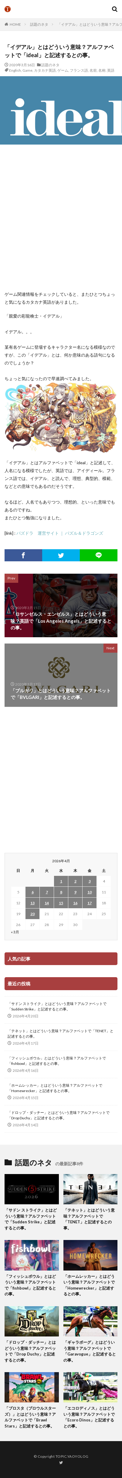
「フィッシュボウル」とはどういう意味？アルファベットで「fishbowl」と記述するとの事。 (57, 1061)
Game (27, 70)
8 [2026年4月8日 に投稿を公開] (61, 892)
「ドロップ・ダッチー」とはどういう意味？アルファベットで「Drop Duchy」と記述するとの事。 (59, 1115)
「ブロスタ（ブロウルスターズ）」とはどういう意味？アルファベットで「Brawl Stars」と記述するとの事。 (30, 1417)
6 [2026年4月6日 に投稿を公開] (33, 892)
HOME (15, 24)
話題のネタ (39, 24)
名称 (102, 70)
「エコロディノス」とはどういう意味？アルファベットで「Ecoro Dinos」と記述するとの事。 (89, 1417)
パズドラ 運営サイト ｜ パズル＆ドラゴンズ (59, 533)
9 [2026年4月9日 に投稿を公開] (75, 892)
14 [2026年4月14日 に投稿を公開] (47, 903)
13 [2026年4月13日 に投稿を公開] (32, 903)
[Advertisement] (61, 217)
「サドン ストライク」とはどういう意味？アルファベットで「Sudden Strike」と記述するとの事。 (57, 1006)
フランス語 (79, 70)
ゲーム (62, 70)
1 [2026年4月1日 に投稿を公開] (61, 881)
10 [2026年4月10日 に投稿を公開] (89, 892)
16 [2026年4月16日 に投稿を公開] (75, 903)
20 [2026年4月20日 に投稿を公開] (32, 914)
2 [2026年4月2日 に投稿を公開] (75, 881)
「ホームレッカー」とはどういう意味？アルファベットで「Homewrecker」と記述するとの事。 (55, 1088)
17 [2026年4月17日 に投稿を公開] (89, 903)
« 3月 (15, 932)
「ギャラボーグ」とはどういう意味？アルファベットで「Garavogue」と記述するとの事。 (89, 1351)
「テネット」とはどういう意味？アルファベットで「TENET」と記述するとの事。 (61, 1034)
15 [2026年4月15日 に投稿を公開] (61, 903)
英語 (110, 70)
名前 (93, 70)
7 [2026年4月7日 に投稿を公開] (47, 892)
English (15, 70)
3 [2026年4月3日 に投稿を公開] (90, 881)
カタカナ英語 (45, 70)
